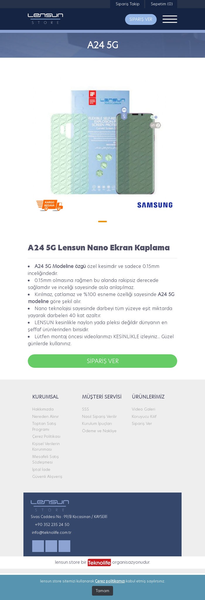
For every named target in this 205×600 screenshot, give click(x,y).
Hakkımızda (43, 409)
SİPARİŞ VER (140, 19)
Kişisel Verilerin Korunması (46, 446)
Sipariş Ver (142, 423)
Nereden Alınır (45, 416)
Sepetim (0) (161, 3)
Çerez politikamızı (110, 581)
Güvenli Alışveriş (47, 476)
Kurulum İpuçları (97, 423)
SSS (85, 409)
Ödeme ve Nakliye (99, 430)
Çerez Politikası (46, 436)
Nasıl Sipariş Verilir (99, 416)
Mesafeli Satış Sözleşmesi (45, 459)
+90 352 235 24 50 (52, 524)
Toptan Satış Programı (44, 426)
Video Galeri (143, 409)
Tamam (102, 590)
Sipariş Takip (127, 3)
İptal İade (41, 469)
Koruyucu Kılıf (144, 416)
